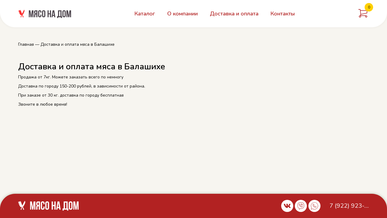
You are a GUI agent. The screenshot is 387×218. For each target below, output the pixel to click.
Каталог (145, 13)
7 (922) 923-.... (349, 206)
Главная (26, 44)
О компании (182, 13)
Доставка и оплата (234, 13)
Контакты (283, 13)
